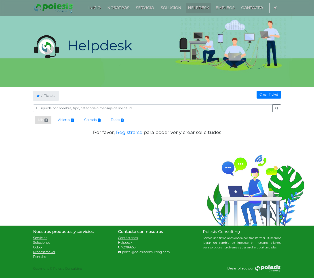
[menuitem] (94, 8)
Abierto (66, 120)
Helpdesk (125, 243)
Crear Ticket (268, 95)
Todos (117, 120)
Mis (43, 120)
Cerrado (92, 120)
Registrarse (129, 132)
